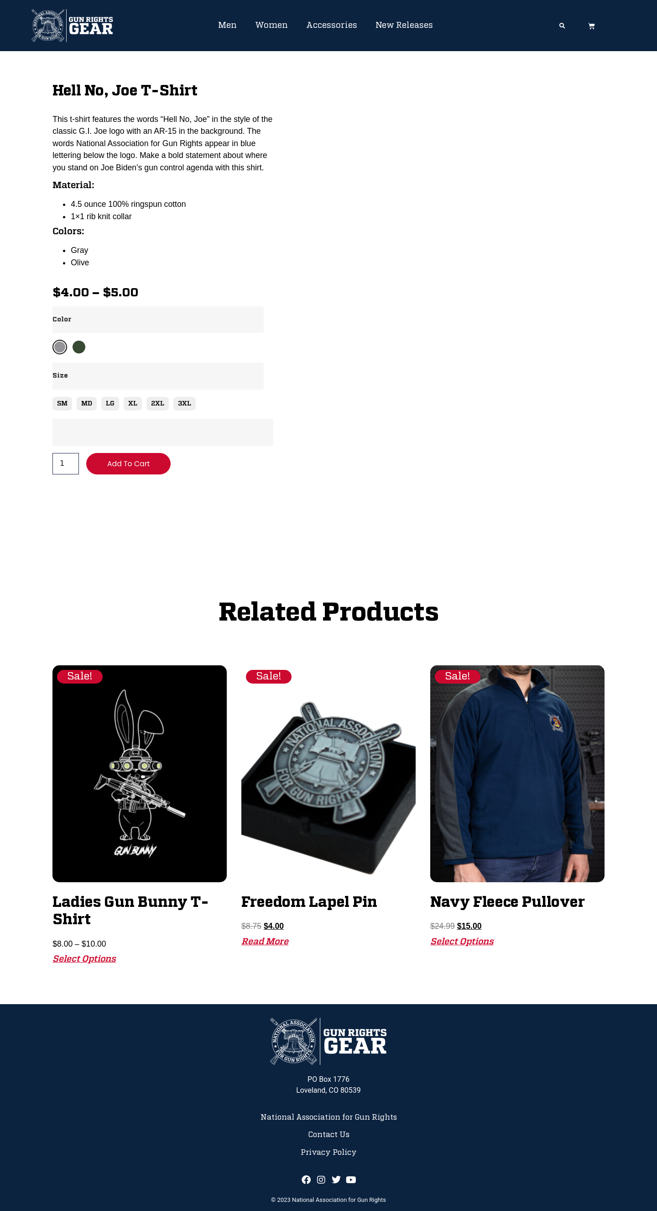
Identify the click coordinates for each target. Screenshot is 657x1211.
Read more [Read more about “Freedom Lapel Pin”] (264, 941)
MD (86, 403)
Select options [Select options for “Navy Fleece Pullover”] (462, 941)
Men (227, 25)
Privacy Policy (329, 1152)
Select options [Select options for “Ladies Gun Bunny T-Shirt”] (84, 959)
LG (110, 403)
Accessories (331, 25)
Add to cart (129, 463)
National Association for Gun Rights (329, 1117)
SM (62, 403)
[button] (562, 26)
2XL (157, 403)
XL (132, 403)
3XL (184, 403)
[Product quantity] (65, 464)
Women (271, 25)
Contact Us (328, 1134)
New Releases (404, 25)
